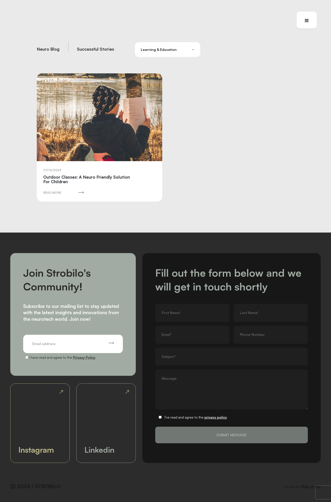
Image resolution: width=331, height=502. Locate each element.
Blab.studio (311, 486)
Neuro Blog (48, 49)
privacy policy (215, 417)
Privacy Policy (84, 357)
